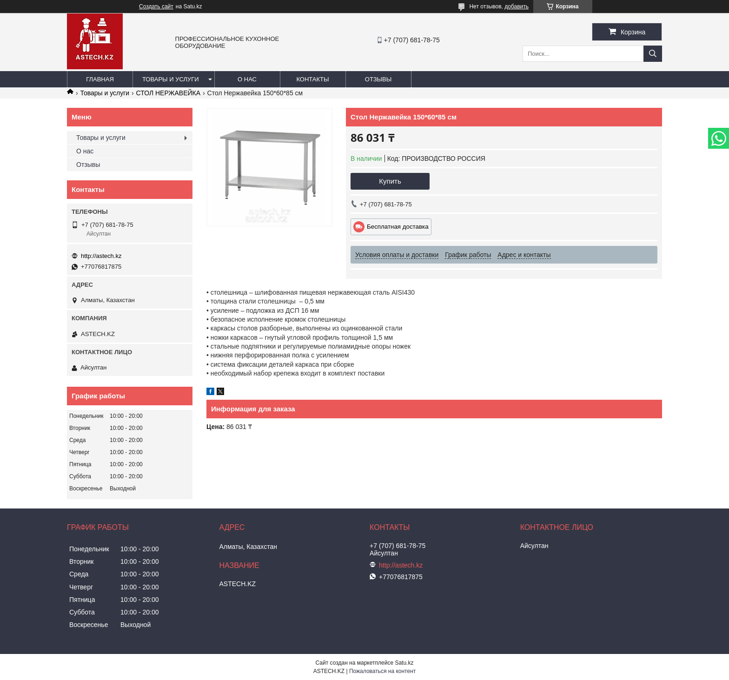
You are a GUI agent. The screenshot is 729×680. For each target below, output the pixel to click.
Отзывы (378, 79)
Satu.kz (404, 663)
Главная (100, 79)
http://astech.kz (101, 255)
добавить (516, 6)
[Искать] (652, 54)
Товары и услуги (170, 79)
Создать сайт (156, 6)
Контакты (312, 79)
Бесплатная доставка (398, 226)
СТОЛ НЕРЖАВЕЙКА (168, 93)
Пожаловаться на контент (382, 671)
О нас (247, 79)
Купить (390, 181)
